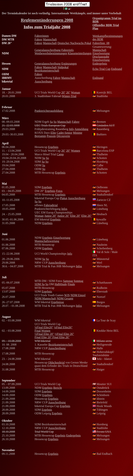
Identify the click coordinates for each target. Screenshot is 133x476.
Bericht (57, 387)
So (55, 121)
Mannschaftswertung (47, 241)
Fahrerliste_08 (101, 43)
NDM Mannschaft (45, 298)
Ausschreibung (43, 81)
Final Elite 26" (61, 337)
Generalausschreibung (48, 50)
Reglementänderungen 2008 (47, 20)
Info (71, 129)
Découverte (63, 136)
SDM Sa (40, 284)
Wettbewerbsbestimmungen (51, 53)
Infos (64, 208)
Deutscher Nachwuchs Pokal (74, 43)
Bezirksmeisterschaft (47, 70)
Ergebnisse (57, 302)
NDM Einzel (77, 295)
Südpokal (62, 67)
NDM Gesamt (65, 298)
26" (68, 92)
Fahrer (38, 39)
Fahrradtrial (51, 205)
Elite (53, 132)
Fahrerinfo (67, 50)
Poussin (51, 136)
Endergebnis (100, 63)
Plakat (63, 198)
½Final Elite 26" (64, 334)
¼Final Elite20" (44, 327)
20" (63, 92)
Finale (71, 284)
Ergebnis (53, 147)
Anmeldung (81, 129)
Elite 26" (86, 215)
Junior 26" (63, 215)
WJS (67, 295)
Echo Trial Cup (101, 68)
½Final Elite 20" (44, 334)
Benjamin (40, 136)
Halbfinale (61, 284)
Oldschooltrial (56, 362)
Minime (77, 132)
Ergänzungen (69, 63)
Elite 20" (75, 215)
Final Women (42, 330)
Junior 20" (50, 215)
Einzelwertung (101, 53)
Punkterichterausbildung (49, 110)
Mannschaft (50, 39)
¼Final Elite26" (63, 327)
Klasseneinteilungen (79, 53)
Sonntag (78, 280)
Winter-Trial (69, 96)
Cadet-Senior (64, 132)
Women (75, 150)
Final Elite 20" (44, 337)
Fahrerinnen (42, 35)
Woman (75, 92)
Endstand (116, 68)
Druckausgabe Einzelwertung (101, 58)
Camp (60, 154)
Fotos (59, 190)
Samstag (68, 280)
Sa (51, 121)
